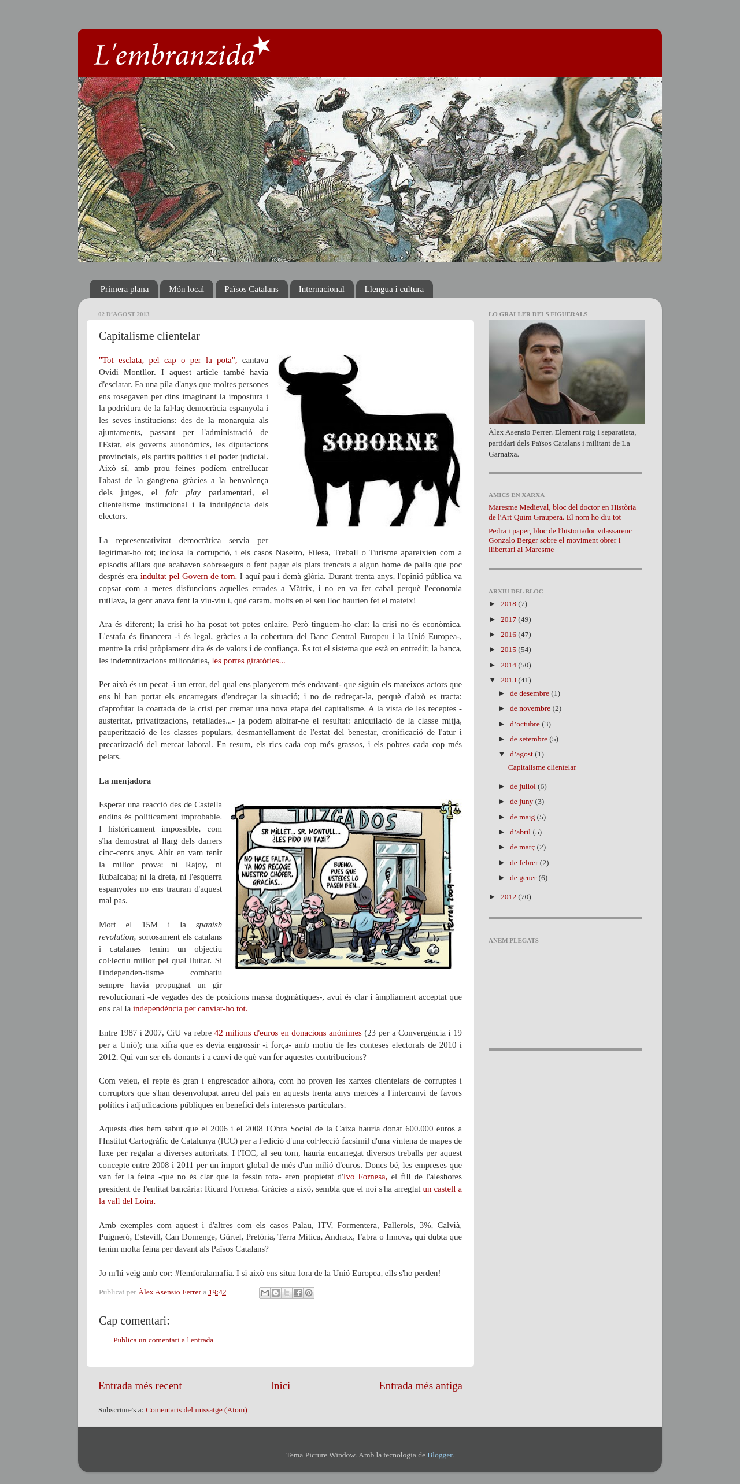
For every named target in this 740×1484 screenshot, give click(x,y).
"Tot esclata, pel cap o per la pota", (168, 360)
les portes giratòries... (248, 660)
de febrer (525, 862)
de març (523, 847)
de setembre (529, 738)
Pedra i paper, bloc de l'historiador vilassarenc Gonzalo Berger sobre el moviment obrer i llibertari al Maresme (560, 540)
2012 (509, 896)
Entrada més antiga (420, 1385)
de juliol (524, 786)
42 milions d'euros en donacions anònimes (288, 1032)
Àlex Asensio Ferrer (170, 1292)
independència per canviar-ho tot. (191, 1008)
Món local (186, 289)
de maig (523, 817)
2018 (509, 603)
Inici (281, 1385)
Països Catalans (251, 289)
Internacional (322, 289)
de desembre (530, 693)
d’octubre (526, 723)
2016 (509, 634)
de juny (522, 801)
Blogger (439, 1454)
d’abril (521, 832)
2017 (509, 619)
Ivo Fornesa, (365, 1176)
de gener (524, 877)
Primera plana (125, 289)
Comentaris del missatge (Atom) (196, 1409)
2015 (509, 649)
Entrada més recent (140, 1385)
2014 (509, 665)
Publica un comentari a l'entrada (163, 1339)
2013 (509, 680)
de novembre (531, 708)
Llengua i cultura (394, 289)
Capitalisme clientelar (542, 767)
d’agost (522, 754)
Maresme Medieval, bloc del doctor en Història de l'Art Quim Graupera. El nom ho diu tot (562, 512)
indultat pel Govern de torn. (189, 576)
